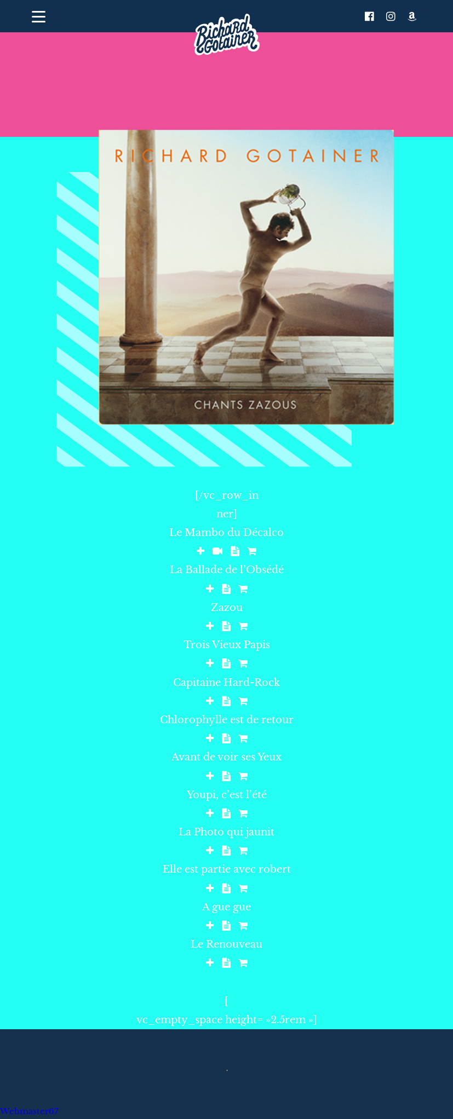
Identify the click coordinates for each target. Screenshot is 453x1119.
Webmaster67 (29, 1111)
